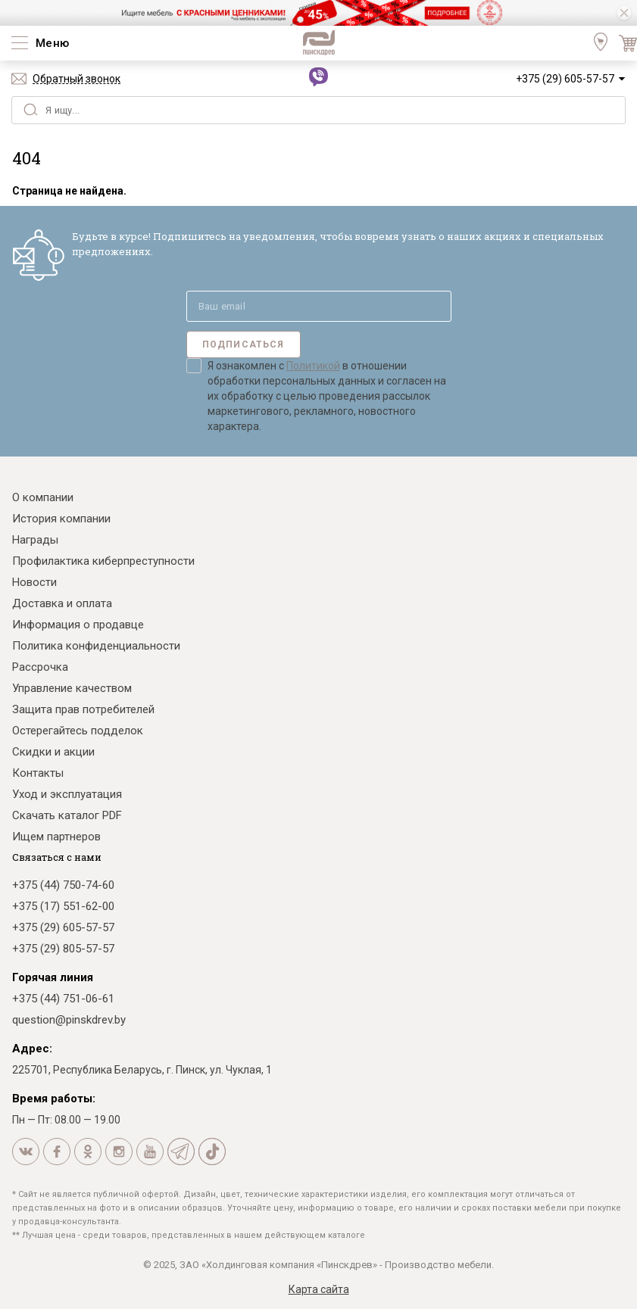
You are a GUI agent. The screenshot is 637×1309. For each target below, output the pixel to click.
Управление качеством (72, 688)
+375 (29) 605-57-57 (565, 78)
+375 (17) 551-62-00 (63, 906)
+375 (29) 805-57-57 (63, 948)
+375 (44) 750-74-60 (63, 885)
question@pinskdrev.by (69, 1020)
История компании (61, 518)
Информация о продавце (78, 624)
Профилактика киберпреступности (103, 561)
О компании (42, 497)
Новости (34, 582)
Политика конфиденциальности (96, 646)
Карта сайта (319, 1289)
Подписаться (243, 344)
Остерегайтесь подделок (77, 730)
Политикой (313, 366)
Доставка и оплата (62, 603)
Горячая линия (52, 977)
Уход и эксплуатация (67, 794)
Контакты (38, 773)
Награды (35, 540)
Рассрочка (40, 667)
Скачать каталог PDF (67, 815)
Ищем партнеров (56, 836)
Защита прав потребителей (83, 709)
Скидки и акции (53, 752)
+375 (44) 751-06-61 (63, 998)
